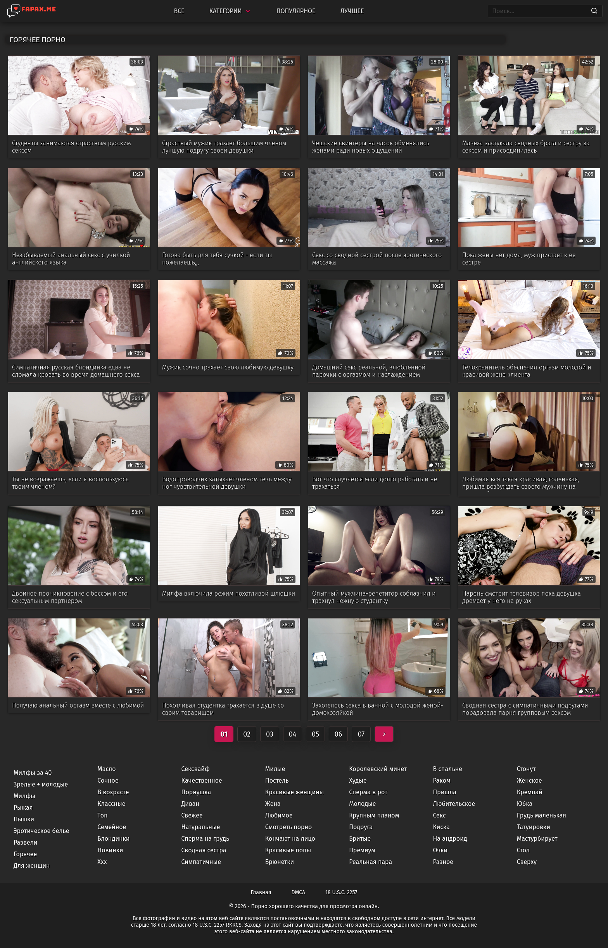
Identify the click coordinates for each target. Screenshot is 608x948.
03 (269, 734)
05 (315, 734)
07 (361, 734)
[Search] (594, 11)
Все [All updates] (179, 11)
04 (293, 734)
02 (246, 734)
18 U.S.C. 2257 (341, 892)
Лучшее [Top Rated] (352, 11)
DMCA (299, 892)
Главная (261, 892)
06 (338, 734)
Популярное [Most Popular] (296, 11)
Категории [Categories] (230, 11)
